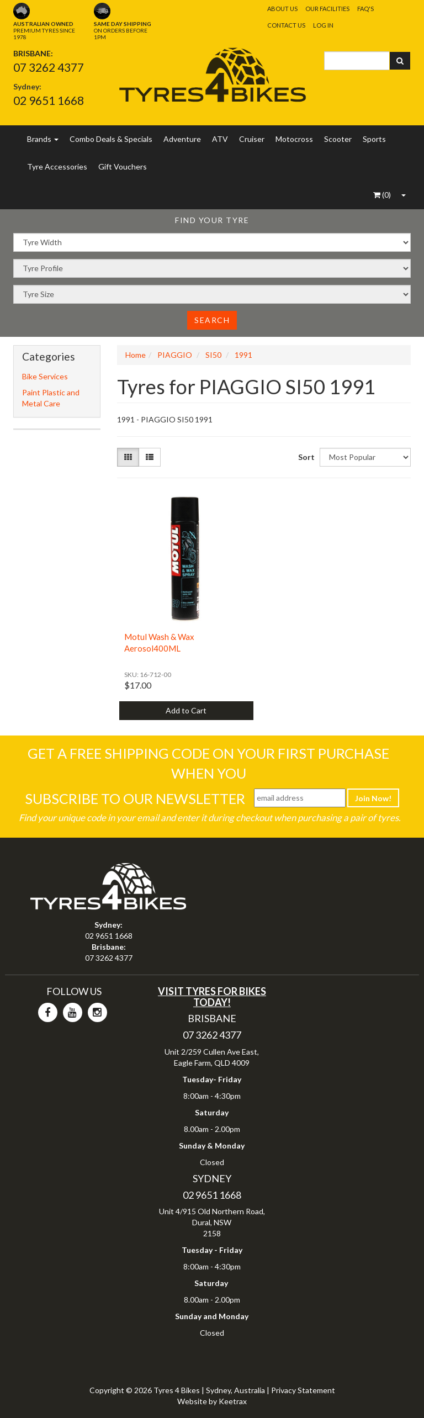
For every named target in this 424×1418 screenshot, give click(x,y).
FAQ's (365, 8)
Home (135, 354)
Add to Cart (186, 710)
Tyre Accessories (57, 166)
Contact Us (286, 25)
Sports (374, 139)
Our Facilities (327, 8)
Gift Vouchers (122, 166)
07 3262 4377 (48, 67)
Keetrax (233, 1401)
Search (212, 320)
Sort (304, 457)
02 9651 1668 (48, 100)
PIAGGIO (174, 354)
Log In (323, 25)
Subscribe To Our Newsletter (135, 798)
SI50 (213, 354)
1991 (243, 354)
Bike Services (45, 376)
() (382, 194)
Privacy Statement (303, 1390)
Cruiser (251, 139)
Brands (43, 139)
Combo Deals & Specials (111, 139)
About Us (282, 8)
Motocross (294, 139)
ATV (220, 139)
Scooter (338, 139)
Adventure (182, 139)
